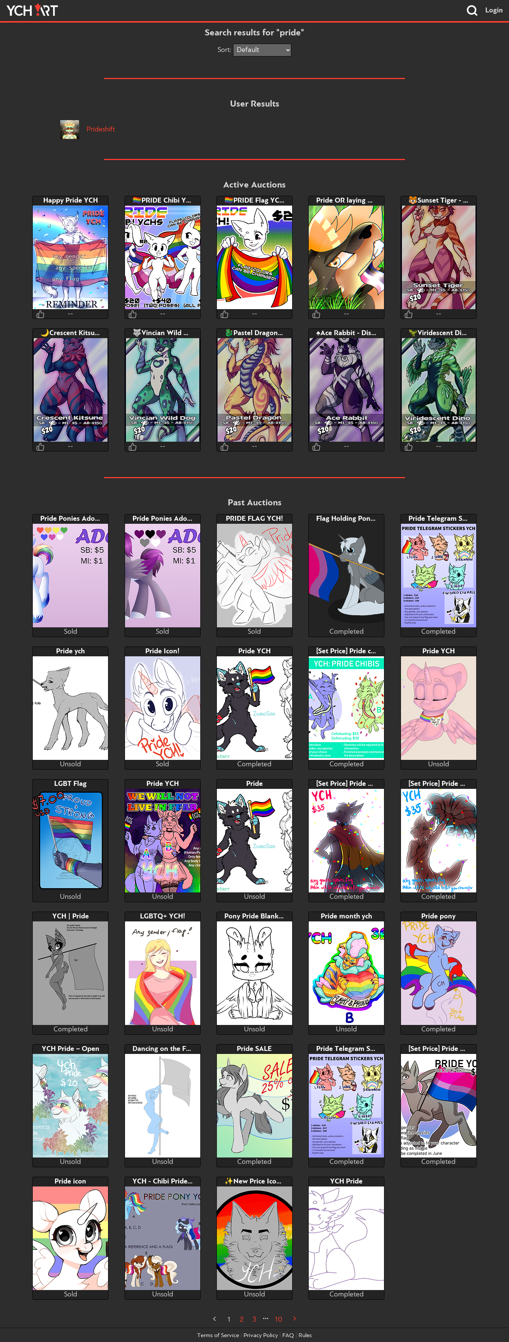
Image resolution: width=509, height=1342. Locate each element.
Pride (254, 784)
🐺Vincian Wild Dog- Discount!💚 (186, 333)
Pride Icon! (162, 651)
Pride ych (70, 651)
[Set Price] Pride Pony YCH (450, 1049)
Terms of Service (218, 1336)
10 (278, 1320)
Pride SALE (254, 1049)
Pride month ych (346, 916)
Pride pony (438, 916)
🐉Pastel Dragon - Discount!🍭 (273, 333)
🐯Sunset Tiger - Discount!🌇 (455, 200)
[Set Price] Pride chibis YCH (358, 651)
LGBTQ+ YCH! (162, 916)
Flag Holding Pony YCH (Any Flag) (370, 519)
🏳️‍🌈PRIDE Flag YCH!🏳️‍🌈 (260, 200)
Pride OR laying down (350, 200)
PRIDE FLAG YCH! (254, 519)
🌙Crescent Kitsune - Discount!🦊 (94, 333)
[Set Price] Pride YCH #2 (446, 784)
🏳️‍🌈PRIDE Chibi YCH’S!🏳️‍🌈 (172, 200)
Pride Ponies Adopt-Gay (78, 519)
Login (494, 10)
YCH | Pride (70, 916)
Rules (305, 1336)
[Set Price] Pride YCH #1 (354, 784)
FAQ (288, 1336)
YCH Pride (346, 1181)
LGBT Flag (70, 784)
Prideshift (87, 129)
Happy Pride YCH (70, 200)
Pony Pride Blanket (254, 916)
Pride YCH (254, 651)
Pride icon (70, 1181)
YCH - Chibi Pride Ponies (171, 1181)
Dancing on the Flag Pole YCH (180, 1049)
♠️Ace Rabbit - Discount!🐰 (358, 333)
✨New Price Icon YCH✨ (264, 1181)
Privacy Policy (261, 1336)
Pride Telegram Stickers (445, 519)
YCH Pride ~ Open (70, 1049)
